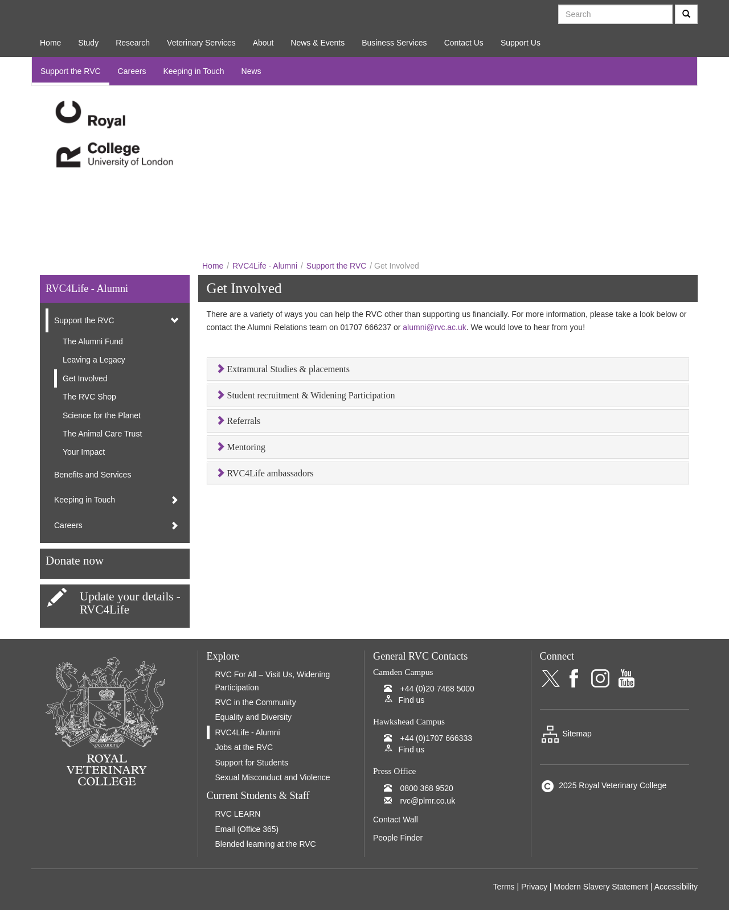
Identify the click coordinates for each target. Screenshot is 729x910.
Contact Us (464, 42)
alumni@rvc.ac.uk (434, 327)
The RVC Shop (89, 396)
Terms (503, 886)
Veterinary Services (201, 42)
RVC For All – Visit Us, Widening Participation (272, 680)
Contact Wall (395, 819)
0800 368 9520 (426, 788)
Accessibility (676, 886)
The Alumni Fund (93, 341)
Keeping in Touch (193, 71)
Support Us (520, 42)
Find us (411, 700)
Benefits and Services (92, 474)
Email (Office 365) (247, 829)
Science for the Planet (102, 415)
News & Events (317, 42)
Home (50, 42)
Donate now (75, 560)
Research (133, 42)
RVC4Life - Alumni (264, 265)
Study (88, 42)
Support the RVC (70, 71)
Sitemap (566, 733)
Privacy (534, 886)
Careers (132, 71)
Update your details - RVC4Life (130, 603)
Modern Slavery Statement (601, 886)
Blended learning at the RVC (265, 844)
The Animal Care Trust (102, 433)
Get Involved (85, 378)
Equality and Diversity (253, 717)
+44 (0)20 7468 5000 (437, 688)
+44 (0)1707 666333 (436, 738)
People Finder (398, 837)
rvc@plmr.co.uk (427, 800)
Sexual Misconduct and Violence (272, 777)
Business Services (394, 42)
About (263, 42)
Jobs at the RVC (244, 747)
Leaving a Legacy (94, 359)
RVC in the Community (255, 702)
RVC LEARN (238, 813)
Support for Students (251, 762)
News (251, 71)
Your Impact (84, 451)
